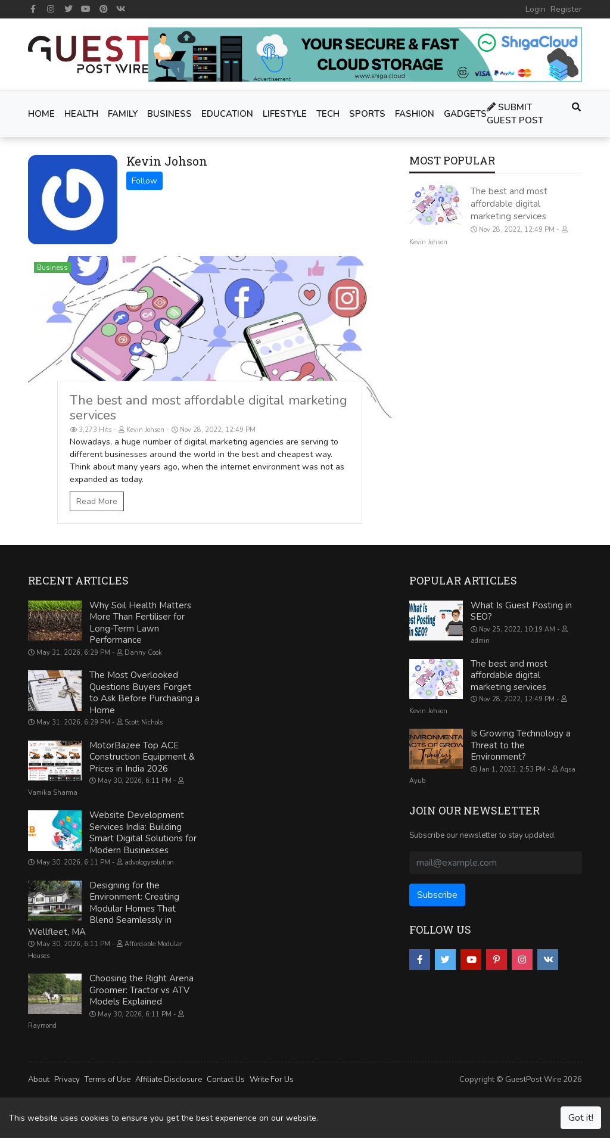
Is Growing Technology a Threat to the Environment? (521, 745)
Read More (96, 501)
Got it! (580, 1117)
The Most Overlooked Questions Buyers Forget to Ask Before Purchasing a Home (144, 692)
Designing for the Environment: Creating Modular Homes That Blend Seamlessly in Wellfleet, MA (103, 908)
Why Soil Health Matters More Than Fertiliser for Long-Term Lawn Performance (140, 622)
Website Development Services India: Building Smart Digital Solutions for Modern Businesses (143, 832)
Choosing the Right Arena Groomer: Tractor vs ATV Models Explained (141, 990)
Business (52, 267)
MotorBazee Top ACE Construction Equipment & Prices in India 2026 (142, 757)
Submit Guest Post (515, 114)
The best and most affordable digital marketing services (208, 407)
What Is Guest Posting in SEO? (521, 611)
